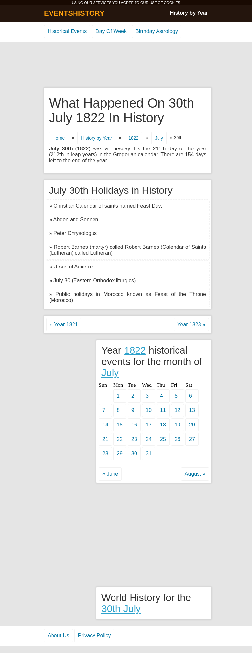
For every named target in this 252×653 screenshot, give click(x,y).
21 (105, 439)
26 (177, 439)
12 (177, 410)
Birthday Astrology (157, 31)
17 (149, 424)
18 (163, 424)
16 (134, 424)
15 (120, 424)
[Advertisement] (126, 65)
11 (163, 410)
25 (163, 439)
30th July (121, 608)
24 (149, 439)
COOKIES (172, 3)
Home (58, 138)
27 (192, 439)
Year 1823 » (191, 324)
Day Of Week (111, 31)
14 (105, 424)
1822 (133, 138)
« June (110, 474)
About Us (58, 635)
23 (134, 439)
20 (192, 424)
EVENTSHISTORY (74, 13)
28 (105, 453)
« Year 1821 (64, 324)
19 (177, 424)
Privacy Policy (94, 635)
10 (149, 410)
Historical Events (67, 31)
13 (192, 410)
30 (134, 453)
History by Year (189, 13)
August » (195, 474)
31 (149, 453)
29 (120, 453)
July (159, 138)
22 (120, 439)
